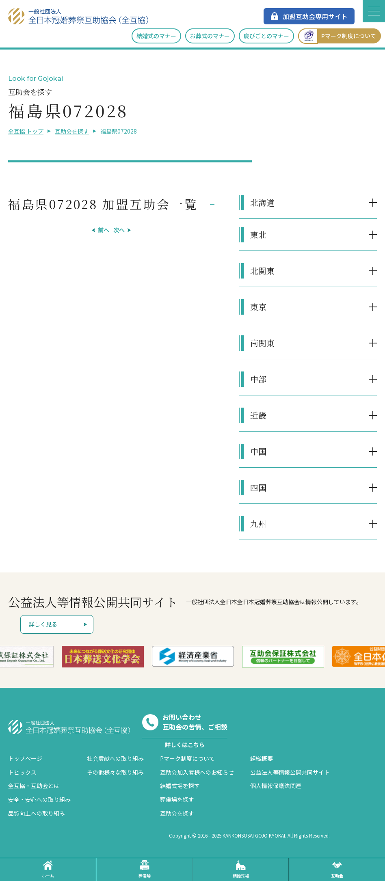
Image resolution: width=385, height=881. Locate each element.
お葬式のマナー (210, 36)
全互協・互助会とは (33, 786)
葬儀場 (144, 869)
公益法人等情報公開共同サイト (290, 772)
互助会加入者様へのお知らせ (197, 772)
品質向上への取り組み (36, 813)
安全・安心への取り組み (39, 799)
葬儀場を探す (177, 799)
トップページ (25, 758)
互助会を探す (72, 131)
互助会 (337, 869)
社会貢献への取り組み (115, 758)
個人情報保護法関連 (275, 786)
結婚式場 (241, 869)
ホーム (48, 869)
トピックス (22, 772)
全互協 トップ (25, 131)
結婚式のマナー (156, 36)
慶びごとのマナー (266, 36)
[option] (103, 656)
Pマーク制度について (337, 35)
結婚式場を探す (180, 786)
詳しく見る (43, 624)
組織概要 (261, 758)
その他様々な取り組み (115, 772)
